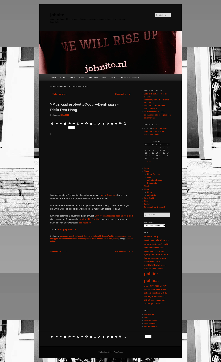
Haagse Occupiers (107, 195)
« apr (149, 161)
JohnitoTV (151, 195)
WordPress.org (150, 326)
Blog (104, 77)
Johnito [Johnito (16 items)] (159, 254)
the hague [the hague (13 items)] (148, 296)
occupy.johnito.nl (67, 229)
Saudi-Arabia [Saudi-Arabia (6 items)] (161, 289)
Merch (72, 77)
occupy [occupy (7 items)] (163, 265)
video (115, 239)
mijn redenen (85, 222)
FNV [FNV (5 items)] (157, 248)
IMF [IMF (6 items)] (153, 255)
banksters (64, 236)
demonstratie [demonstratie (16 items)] (150, 244)
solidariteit (108, 239)
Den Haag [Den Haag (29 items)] (163, 244)
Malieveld (97, 236)
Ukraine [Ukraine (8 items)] (161, 296)
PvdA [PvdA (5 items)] (160, 286)
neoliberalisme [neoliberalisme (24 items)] (152, 265)
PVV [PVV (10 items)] (165, 286)
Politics (100, 239)
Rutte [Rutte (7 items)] (153, 289)
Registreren (149, 314)
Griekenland (87, 236)
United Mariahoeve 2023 (154, 112)
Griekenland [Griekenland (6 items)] (148, 251)
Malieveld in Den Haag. (91, 219)
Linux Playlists (153, 174)
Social (112, 77)
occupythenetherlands (68, 239)
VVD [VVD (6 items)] (163, 300)
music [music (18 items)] (163, 258)
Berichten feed (150, 320)
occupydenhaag (124, 236)
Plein (94, 239)
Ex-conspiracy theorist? (129, 77)
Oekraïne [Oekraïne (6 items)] (147, 269)
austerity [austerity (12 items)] (154, 236)
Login (146, 317)
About (81, 77)
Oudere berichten (58, 94)
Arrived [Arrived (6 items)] (147, 236)
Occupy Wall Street (109, 236)
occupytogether (84, 239)
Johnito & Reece (154, 180)
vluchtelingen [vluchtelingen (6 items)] (156, 300)
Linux (149, 192)
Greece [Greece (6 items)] (162, 248)
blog (70, 236)
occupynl (54, 239)
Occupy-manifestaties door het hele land (114, 216)
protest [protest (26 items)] (154, 285)
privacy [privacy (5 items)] (146, 286)
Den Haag (77, 236)
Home (53, 77)
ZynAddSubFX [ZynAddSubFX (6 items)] (156, 304)
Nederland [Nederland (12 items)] (155, 261)
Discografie (152, 183)
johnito (57, 15)
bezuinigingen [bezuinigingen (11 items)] (150, 240)
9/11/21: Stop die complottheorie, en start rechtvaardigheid (155, 131)
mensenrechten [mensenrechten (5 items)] (153, 258)
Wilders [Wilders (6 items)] (147, 304)
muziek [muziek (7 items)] (147, 261)
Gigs (149, 177)
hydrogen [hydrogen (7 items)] (148, 255)
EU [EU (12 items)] (145, 248)
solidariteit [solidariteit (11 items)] (149, 293)
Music (62, 77)
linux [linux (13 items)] (166, 254)
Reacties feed (150, 323)
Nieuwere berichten (124, 94)
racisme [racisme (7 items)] (147, 289)
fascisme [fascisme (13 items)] (151, 247)
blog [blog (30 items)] (159, 240)
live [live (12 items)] (145, 258)
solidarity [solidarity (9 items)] (158, 293)
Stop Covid (93, 77)
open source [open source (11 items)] (157, 269)
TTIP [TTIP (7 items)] (155, 296)
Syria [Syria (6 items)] (165, 293)
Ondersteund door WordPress (110, 352)
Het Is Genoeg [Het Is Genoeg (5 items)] (159, 251)
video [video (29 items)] (147, 300)
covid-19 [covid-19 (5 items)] (166, 240)
